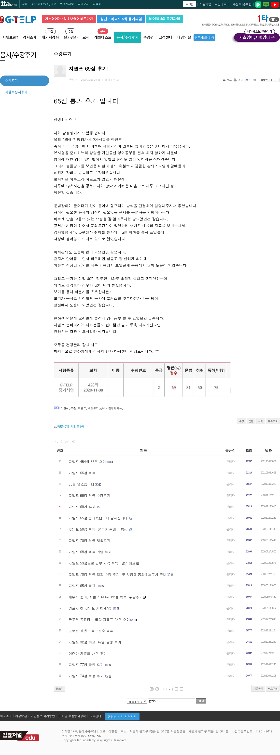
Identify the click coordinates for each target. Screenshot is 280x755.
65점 (73, 408)
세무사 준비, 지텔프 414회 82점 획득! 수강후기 (106, 596)
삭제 (260, 421)
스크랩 (251, 80)
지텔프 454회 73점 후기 (87, 461)
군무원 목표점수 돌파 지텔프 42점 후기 (99, 619)
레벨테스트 (103, 37)
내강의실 (184, 37)
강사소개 (30, 37)
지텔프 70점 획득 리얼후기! (90, 540)
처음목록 (258, 688)
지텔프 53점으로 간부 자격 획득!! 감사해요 (102, 563)
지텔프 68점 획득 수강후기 (89, 495)
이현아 (65, 408)
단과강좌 (71, 37)
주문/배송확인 (242, 4)
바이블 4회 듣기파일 (164, 19)
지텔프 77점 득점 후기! (87, 664)
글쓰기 (59, 688)
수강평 (148, 37)
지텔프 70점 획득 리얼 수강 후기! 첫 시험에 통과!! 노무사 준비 (118, 574)
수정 (241, 421)
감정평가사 (115, 408)
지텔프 (82, 408)
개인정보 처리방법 (42, 716)
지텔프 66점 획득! (83, 472)
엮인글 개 (77, 426)
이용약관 (21, 716)
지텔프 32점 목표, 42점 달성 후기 (95, 642)
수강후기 (93, 408)
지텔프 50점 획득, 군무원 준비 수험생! (99, 529)
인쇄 (238, 80)
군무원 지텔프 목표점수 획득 (91, 630)
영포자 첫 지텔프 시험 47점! (90, 608)
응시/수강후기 (127, 37)
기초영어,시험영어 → (257, 36)
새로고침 (273, 688)
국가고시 (83, 4)
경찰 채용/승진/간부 (43, 4)
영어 (24, 4)
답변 (251, 421)
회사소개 (6, 716)
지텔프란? (10, 37)
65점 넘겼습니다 (81, 484)
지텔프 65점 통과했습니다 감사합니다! (99, 517)
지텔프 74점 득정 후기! (87, 675)
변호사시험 (67, 4)
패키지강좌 (50, 37)
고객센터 (165, 37)
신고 (228, 80)
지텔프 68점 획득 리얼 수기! (90, 551)
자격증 (97, 4)
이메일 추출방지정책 (72, 716)
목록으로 (273, 421)
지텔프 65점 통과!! (83, 585)
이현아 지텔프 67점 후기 (88, 653)
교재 (86, 37)
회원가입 (205, 4)
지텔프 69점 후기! (83, 506)
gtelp (103, 408)
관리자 (230, 461)
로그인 (189, 4)
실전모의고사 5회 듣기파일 (121, 19)
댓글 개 (63, 426)
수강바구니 (222, 4)
